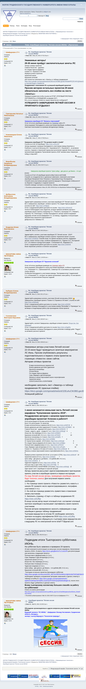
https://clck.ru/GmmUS (65, 208)
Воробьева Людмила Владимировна (10, 163)
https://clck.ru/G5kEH (54, 433)
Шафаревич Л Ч (12, 52)
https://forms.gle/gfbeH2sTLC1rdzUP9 (55, 551)
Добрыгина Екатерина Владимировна (10, 196)
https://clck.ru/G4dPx (54, 437)
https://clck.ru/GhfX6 (64, 304)
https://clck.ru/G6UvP (69, 455)
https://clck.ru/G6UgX (59, 431)
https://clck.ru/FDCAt (57, 445)
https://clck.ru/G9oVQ (59, 429)
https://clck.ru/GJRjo (33, 499)
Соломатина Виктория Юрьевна (12, 317)
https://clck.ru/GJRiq (67, 516)
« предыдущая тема (66, 38)
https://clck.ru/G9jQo (42, 206)
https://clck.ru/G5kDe (31, 238)
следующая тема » (78, 38)
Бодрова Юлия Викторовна (11, 228)
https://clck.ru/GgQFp (64, 327)
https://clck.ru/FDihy (50, 463)
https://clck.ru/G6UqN (57, 441)
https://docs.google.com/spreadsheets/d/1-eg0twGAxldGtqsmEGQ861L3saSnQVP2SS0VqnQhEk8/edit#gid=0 (47, 580)
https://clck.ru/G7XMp (49, 465)
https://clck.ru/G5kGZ (31, 461)
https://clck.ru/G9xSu (71, 451)
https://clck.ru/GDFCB (63, 425)
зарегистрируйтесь (25, 13)
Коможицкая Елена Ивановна (13, 135)
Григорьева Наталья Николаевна (13, 114)
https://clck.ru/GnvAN (52, 144)
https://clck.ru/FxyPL (59, 447)
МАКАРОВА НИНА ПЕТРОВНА (47, 33)
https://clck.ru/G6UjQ (62, 466)
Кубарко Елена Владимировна (11, 292)
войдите (45, 11)
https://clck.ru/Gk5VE (64, 244)
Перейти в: (45, 668)
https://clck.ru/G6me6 (31, 302)
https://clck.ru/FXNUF (54, 435)
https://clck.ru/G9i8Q (48, 439)
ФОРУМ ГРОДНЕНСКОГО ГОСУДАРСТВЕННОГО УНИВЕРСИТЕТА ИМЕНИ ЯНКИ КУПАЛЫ (39, 5)
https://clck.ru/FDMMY (65, 427)
